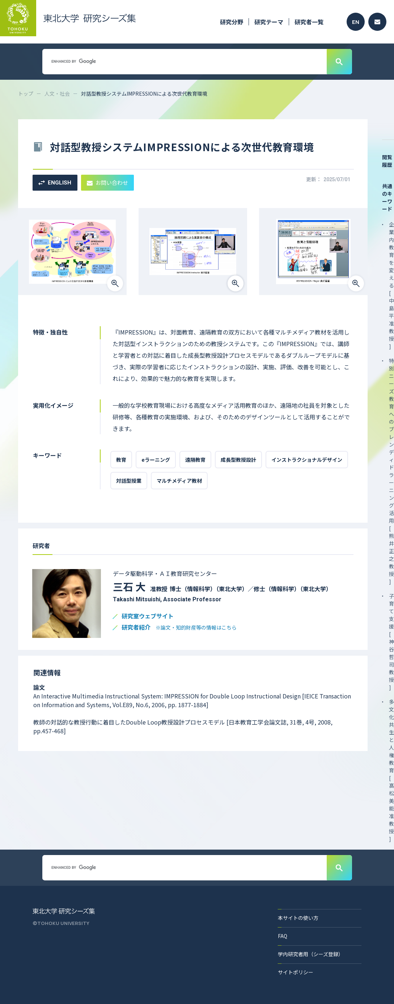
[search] (183, 61)
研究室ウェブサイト (148, 616)
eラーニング (155, 459)
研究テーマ (268, 21)
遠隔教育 (195, 459)
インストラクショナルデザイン (306, 459)
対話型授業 (128, 480)
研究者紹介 (179, 627)
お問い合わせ (107, 182)
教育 (121, 459)
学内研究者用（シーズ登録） (310, 954)
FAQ (282, 935)
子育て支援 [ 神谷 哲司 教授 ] (391, 641)
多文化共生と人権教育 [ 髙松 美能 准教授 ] (391, 770)
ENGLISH (54, 182)
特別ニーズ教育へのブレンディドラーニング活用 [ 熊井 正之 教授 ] (391, 471)
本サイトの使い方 (298, 917)
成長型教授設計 (238, 459)
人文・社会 (57, 93)
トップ (25, 93)
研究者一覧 (309, 21)
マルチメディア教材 (179, 480)
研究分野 (231, 21)
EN (355, 22)
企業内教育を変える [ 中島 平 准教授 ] (391, 285)
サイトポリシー (295, 972)
